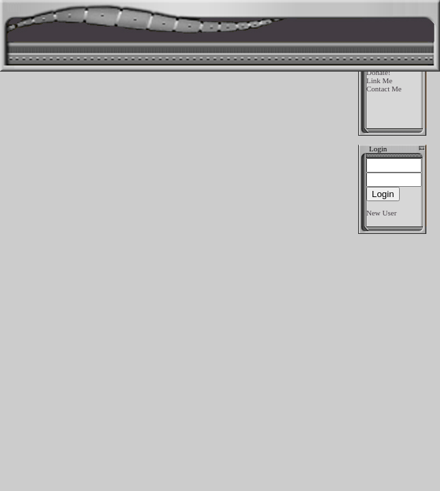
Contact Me (384, 89)
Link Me (379, 80)
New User (381, 213)
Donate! (378, 72)
